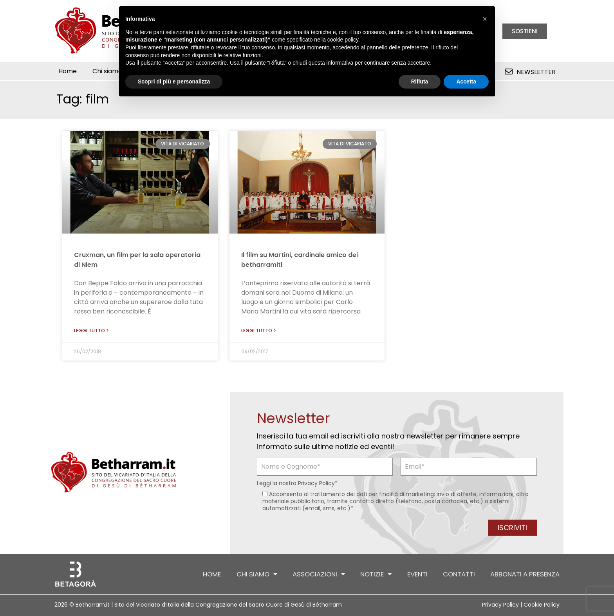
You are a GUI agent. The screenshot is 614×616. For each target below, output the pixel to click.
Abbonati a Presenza (524, 574)
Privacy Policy (316, 483)
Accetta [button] (466, 81)
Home (67, 71)
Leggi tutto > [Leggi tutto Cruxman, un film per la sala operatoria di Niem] (91, 330)
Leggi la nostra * (297, 483)
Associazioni (312, 574)
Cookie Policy (542, 605)
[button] (485, 19)
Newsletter (536, 71)
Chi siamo (111, 71)
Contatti (456, 574)
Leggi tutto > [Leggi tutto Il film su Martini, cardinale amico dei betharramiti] (258, 330)
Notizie (371, 574)
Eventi (413, 574)
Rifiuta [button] (419, 81)
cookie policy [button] (342, 39)
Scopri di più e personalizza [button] (174, 81)
